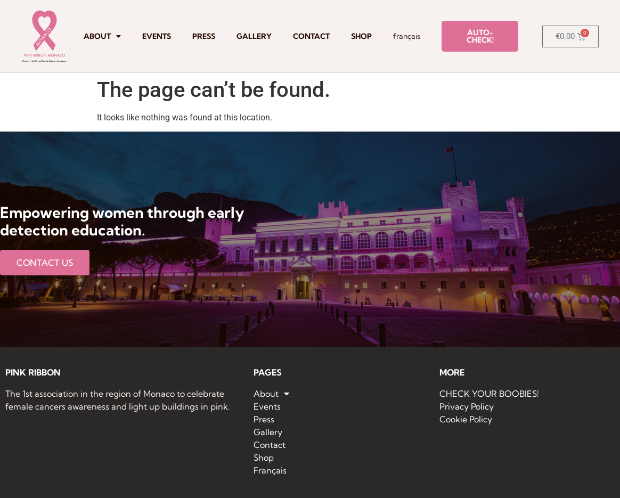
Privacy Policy (466, 406)
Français (406, 36)
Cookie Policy (465, 419)
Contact (311, 36)
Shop (361, 36)
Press (203, 36)
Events (156, 36)
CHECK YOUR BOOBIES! (489, 393)
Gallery (254, 36)
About (102, 36)
